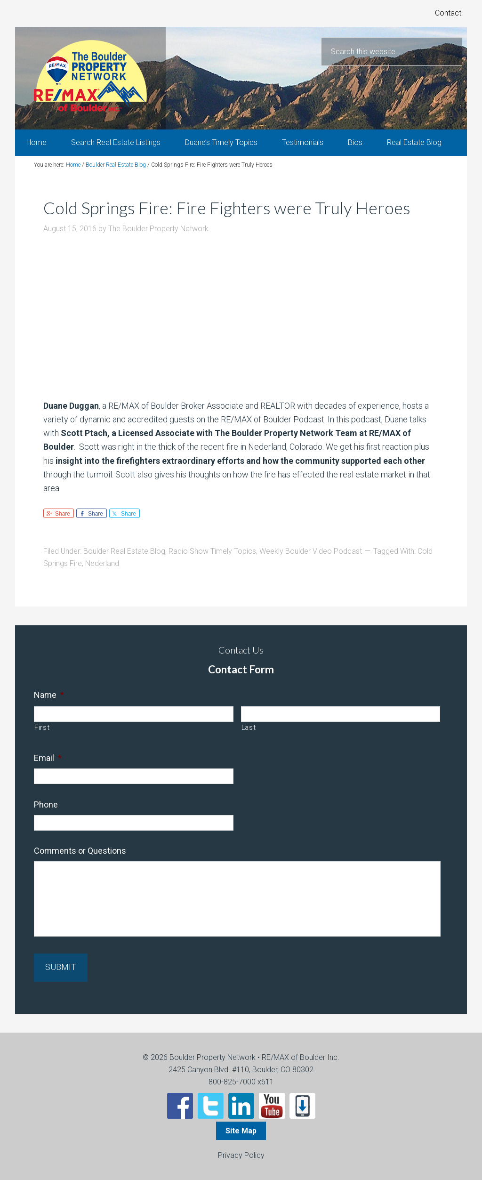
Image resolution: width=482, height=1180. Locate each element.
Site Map (241, 1130)
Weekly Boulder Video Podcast (310, 552)
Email (48, 759)
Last (248, 729)
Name (49, 696)
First (41, 729)
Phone (46, 805)
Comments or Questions (80, 852)
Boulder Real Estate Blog (124, 552)
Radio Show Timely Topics (212, 552)
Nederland (102, 564)
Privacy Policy (241, 1154)
